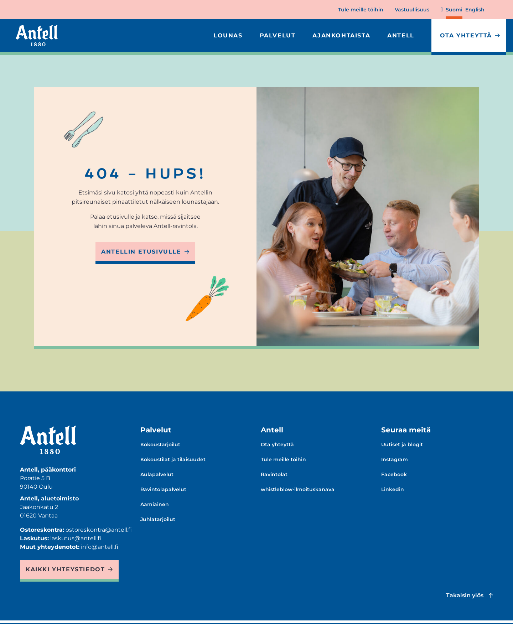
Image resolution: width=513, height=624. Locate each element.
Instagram (394, 459)
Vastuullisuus (412, 9)
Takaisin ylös (464, 595)
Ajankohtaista (341, 35)
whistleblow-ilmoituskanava (298, 489)
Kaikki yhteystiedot (65, 569)
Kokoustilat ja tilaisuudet (173, 459)
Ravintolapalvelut (163, 489)
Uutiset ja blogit (402, 444)
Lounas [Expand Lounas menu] (228, 35)
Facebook (394, 474)
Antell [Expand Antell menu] (400, 35)
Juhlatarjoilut (157, 519)
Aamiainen (154, 504)
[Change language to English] (474, 12)
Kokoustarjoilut (160, 444)
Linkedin (392, 489)
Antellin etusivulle (141, 251)
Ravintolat (274, 474)
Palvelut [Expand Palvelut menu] (278, 35)
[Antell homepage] (37, 35)
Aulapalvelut (156, 474)
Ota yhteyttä (466, 35)
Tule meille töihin (360, 9)
